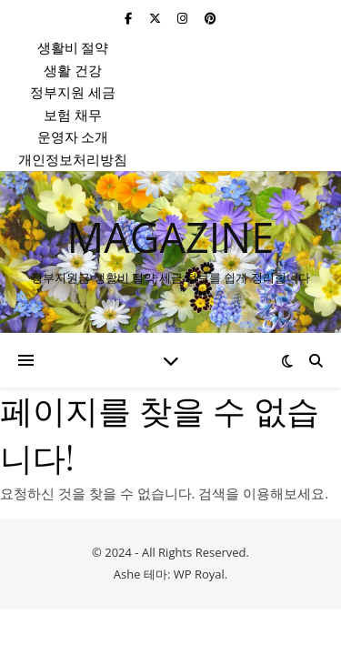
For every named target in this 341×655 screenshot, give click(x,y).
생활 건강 (73, 70)
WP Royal (199, 574)
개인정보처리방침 (72, 159)
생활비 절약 (73, 47)
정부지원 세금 (72, 92)
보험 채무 (73, 115)
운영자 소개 (73, 136)
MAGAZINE (170, 237)
